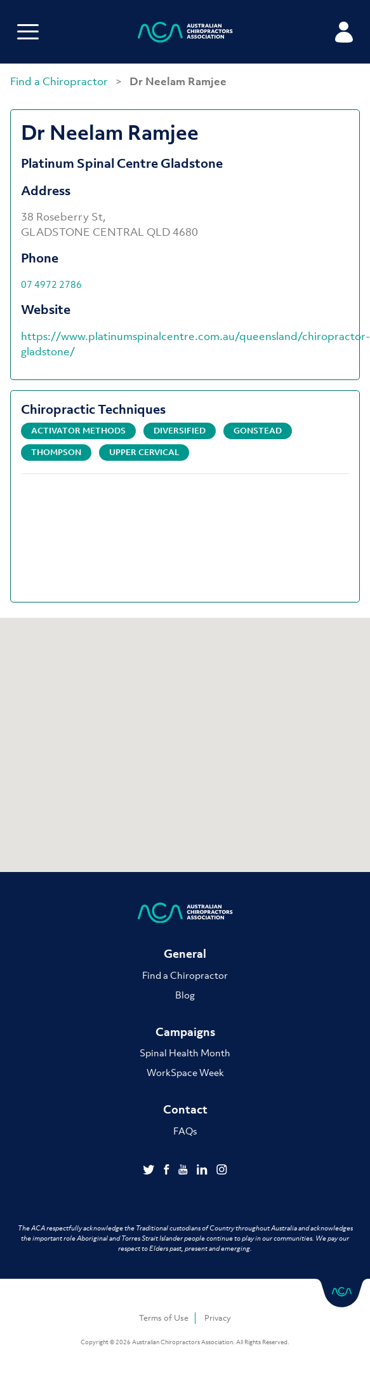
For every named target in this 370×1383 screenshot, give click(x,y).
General (185, 953)
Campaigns (185, 1032)
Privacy (217, 1317)
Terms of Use (163, 1317)
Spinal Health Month (185, 1052)
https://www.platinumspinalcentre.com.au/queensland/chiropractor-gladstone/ (195, 343)
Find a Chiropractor (60, 81)
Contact (185, 1109)
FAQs (185, 1130)
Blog (185, 994)
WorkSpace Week (185, 1072)
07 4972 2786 (51, 284)
